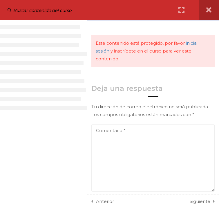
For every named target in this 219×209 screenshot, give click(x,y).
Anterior (105, 201)
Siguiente (200, 201)
